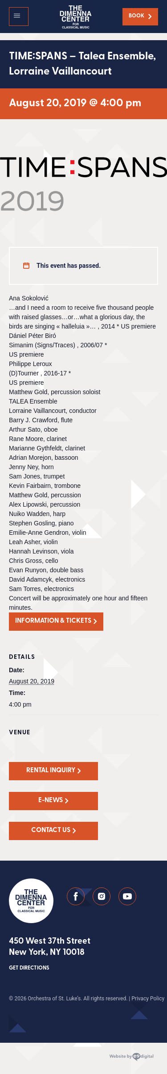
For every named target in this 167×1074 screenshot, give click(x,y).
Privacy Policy (147, 998)
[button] (19, 16)
